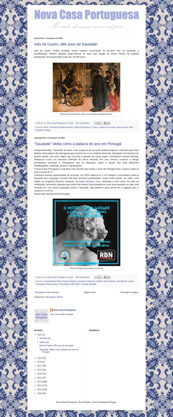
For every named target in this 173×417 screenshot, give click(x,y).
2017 (39, 366)
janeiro (43, 342)
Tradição (47, 130)
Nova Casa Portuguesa (65, 310)
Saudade (39, 130)
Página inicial (90, 292)
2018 (39, 362)
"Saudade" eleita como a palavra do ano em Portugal (77, 144)
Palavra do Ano (52, 284)
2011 (39, 389)
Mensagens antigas (129, 292)
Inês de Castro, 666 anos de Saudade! (66, 44)
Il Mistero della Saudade (105, 281)
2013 (39, 381)
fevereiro (44, 338)
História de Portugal (108, 127)
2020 (39, 358)
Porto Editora (64, 284)
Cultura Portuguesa (81, 127)
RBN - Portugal (82, 284)
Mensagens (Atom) (54, 297)
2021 (39, 335)
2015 (39, 374)
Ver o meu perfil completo (61, 314)
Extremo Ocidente (69, 281)
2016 (39, 370)
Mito (131, 127)
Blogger (112, 402)
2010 (39, 393)
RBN (73, 284)
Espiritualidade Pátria (52, 281)
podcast (49, 190)
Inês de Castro (122, 127)
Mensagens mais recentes (47, 292)
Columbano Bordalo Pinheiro (61, 127)
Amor (46, 127)
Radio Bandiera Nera (90, 181)
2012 (39, 385)
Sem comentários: (83, 123)
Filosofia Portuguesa (86, 281)
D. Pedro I (94, 127)
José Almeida (121, 281)
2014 (39, 378)
